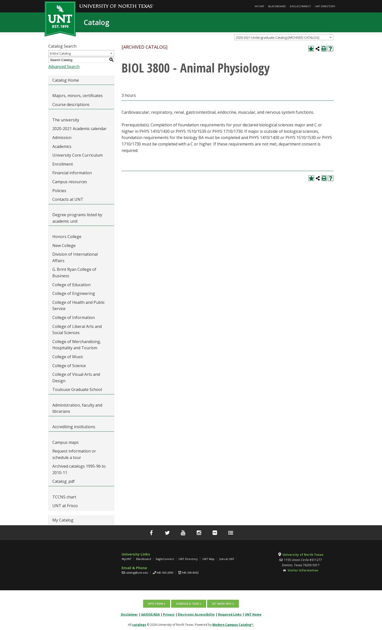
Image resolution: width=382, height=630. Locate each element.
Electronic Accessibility (196, 614)
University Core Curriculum (77, 155)
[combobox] (283, 37)
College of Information (73, 317)
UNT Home (253, 614)
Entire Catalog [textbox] (60, 53)
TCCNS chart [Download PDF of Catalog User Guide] (64, 497)
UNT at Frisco (65, 505)
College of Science (69, 365)
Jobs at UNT (226, 559)
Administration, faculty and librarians (77, 408)
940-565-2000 (165, 572)
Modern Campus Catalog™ (232, 624)
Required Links (230, 614)
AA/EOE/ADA (150, 614)
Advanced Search (64, 66)
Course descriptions (71, 104)
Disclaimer (129, 614)
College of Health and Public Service (78, 306)
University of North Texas (303, 555)
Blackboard (277, 6)
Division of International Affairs (75, 257)
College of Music (67, 356)
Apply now (155, 603)
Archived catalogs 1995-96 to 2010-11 (79, 469)
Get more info (221, 603)
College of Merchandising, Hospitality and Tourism (76, 345)
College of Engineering (73, 293)
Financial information (72, 172)
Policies (59, 190)
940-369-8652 (190, 572)
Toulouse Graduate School (77, 389)
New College (64, 245)
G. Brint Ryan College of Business (74, 273)
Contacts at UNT (67, 199)
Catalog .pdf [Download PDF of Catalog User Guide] (63, 481)
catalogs (139, 624)
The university (65, 120)
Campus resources (69, 181)
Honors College (66, 236)
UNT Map (208, 559)
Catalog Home (65, 80)
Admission (61, 137)
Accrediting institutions (73, 426)
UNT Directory (325, 6)
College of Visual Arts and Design (76, 378)
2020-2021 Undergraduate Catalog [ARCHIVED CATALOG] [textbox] (277, 37)
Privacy (169, 614)
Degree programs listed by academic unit (77, 218)
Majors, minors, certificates (77, 95)
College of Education (71, 284)
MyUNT (259, 6)
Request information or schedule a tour (74, 454)
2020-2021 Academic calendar (79, 128)
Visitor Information (302, 570)
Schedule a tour (187, 603)
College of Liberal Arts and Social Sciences (77, 330)
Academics (61, 146)
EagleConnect (300, 6)
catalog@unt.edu (137, 572)
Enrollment (62, 164)
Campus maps (65, 442)
